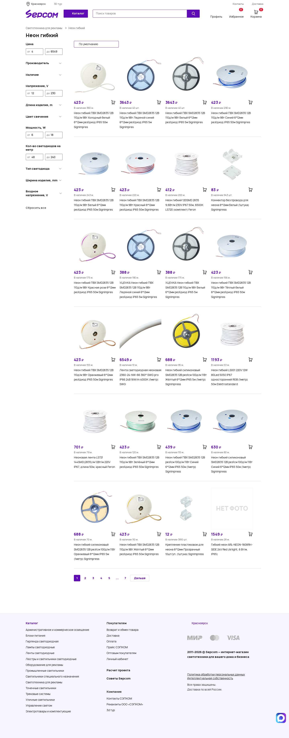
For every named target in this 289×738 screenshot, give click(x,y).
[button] (96, 44)
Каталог (75, 13)
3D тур (58, 4)
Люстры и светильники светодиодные (51, 659)
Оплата (111, 641)
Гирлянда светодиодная (42, 641)
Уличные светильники (40, 700)
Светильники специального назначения (52, 676)
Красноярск (38, 4)
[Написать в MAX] (281, 718)
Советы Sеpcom (118, 678)
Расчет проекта (118, 670)
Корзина (256, 13)
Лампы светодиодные (40, 647)
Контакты (238, 4)
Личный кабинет (117, 659)
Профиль (216, 16)
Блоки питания (35, 635)
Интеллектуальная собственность (210, 678)
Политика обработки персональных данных (216, 674)
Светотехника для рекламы (44, 28)
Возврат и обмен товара (122, 630)
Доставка (257, 4)
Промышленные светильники (45, 670)
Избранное (236, 13)
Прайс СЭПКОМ (117, 647)
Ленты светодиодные (40, 653)
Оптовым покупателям (121, 653)
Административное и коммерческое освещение (57, 630)
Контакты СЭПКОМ (119, 698)
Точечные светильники (41, 688)
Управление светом (39, 705)
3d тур (111, 710)
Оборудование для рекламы (44, 665)
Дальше (140, 578)
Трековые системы (38, 694)
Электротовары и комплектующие (48, 711)
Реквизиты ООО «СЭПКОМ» (125, 704)
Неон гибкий (76, 28)
